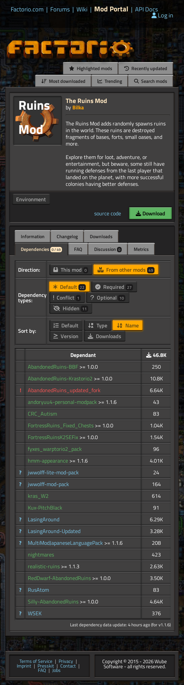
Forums (60, 9)
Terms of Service (35, 661)
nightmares (41, 554)
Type (97, 325)
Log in (162, 15)
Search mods (150, 81)
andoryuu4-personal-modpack (63, 402)
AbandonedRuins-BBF (53, 367)
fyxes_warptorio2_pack (55, 449)
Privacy (66, 661)
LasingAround (43, 519)
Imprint (24, 666)
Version (65, 336)
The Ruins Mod (86, 100)
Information (33, 236)
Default (69, 287)
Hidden (70, 308)
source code (107, 213)
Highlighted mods (90, 68)
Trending (110, 81)
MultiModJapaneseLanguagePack (66, 543)
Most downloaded (63, 81)
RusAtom (38, 590)
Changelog (67, 236)
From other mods (126, 270)
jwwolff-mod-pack (48, 484)
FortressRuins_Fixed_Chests (61, 425)
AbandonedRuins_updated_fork (64, 390)
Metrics (141, 249)
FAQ (78, 249)
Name (128, 325)
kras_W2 (38, 496)
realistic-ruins (44, 566)
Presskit (46, 666)
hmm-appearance (48, 461)
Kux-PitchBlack (45, 508)
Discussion (108, 249)
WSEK (35, 613)
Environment (31, 199)
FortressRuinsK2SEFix (53, 437)
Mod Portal (111, 8)
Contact (68, 666)
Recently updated (145, 68)
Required (114, 287)
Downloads (101, 236)
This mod (70, 270)
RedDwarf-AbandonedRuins (60, 578)
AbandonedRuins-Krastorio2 (61, 378)
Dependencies (41, 249)
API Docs (146, 9)
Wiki (81, 9)
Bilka (78, 107)
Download (150, 213)
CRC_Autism (42, 414)
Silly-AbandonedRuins (54, 601)
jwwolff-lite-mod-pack (53, 472)
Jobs (56, 670)
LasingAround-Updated (54, 531)
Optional (107, 298)
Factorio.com (27, 9)
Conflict (67, 298)
